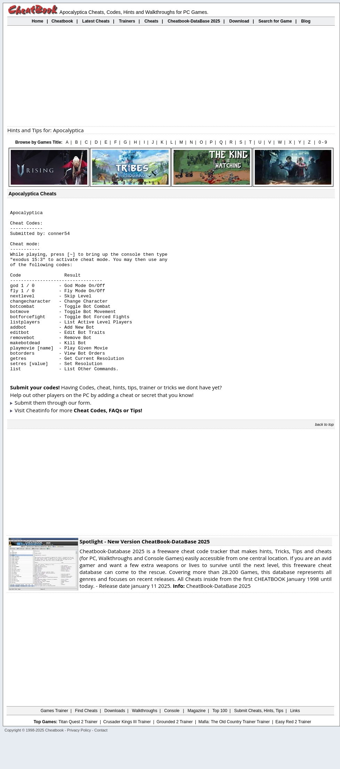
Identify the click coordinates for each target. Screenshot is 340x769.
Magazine (196, 743)
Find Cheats (86, 743)
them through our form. (62, 434)
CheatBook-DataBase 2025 (212, 618)
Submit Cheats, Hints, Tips (258, 743)
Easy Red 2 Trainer (293, 754)
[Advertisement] (171, 76)
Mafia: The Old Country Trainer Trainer (234, 754)
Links (295, 743)
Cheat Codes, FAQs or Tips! (108, 442)
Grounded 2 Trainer (174, 754)
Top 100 (219, 743)
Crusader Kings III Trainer (127, 754)
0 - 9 (322, 142)
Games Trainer (54, 743)
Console (172, 743)
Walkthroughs (144, 743)
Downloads (114, 743)
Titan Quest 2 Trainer (77, 754)
